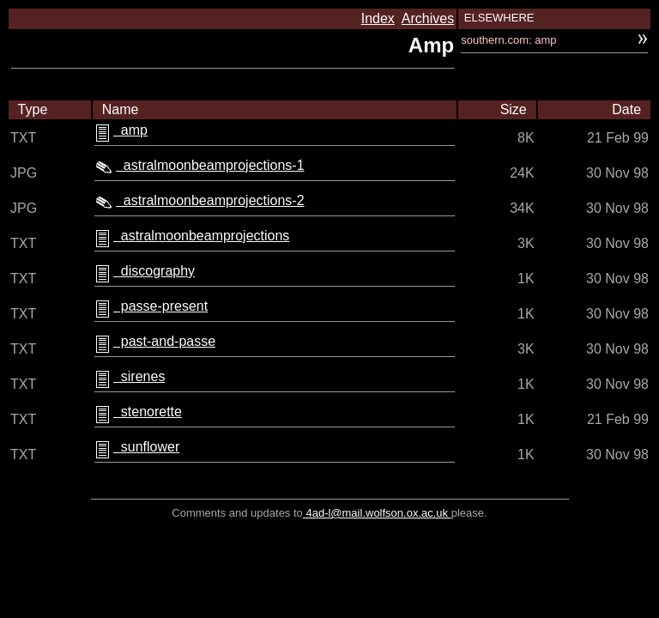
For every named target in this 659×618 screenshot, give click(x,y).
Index (378, 18)
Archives (428, 18)
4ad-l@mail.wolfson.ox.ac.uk (377, 512)
